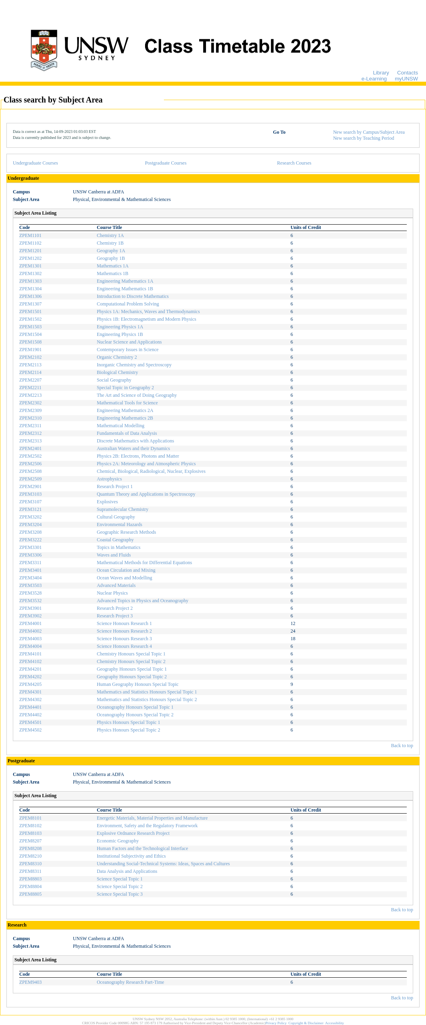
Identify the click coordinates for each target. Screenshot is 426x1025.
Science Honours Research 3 (124, 638)
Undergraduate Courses (35, 163)
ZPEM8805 (30, 894)
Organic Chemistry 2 (117, 357)
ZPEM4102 (30, 661)
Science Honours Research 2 (124, 631)
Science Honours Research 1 (124, 623)
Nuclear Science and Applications (129, 342)
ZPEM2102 (30, 357)
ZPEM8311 (30, 871)
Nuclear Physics (112, 593)
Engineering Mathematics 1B (125, 288)
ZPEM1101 (30, 235)
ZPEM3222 (30, 540)
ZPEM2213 (30, 395)
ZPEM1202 (30, 258)
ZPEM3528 (30, 593)
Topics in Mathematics (118, 547)
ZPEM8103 (30, 833)
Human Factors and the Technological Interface (142, 848)
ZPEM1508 (30, 342)
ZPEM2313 (30, 441)
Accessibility (334, 1023)
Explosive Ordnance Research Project (133, 833)
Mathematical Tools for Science (127, 403)
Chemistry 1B (110, 243)
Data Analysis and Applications (127, 871)
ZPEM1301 (30, 266)
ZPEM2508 (30, 471)
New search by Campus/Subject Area (369, 132)
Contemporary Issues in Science (127, 349)
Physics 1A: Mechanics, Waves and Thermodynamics (148, 311)
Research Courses (294, 163)
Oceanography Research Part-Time (130, 982)
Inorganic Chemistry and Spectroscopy (134, 365)
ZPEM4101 (30, 654)
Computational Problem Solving (128, 304)
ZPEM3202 (30, 517)
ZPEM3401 (30, 570)
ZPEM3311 (30, 562)
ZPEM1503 (30, 327)
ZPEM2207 (30, 380)
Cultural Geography (116, 517)
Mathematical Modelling (120, 425)
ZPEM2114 (30, 372)
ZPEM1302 (30, 273)
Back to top (402, 745)
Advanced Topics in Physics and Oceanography (142, 600)
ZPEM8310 (30, 863)
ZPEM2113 (30, 365)
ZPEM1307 (30, 304)
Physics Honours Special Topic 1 (128, 722)
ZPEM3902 (30, 616)
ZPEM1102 (30, 243)
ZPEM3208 (30, 532)
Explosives (107, 501)
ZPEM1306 (30, 296)
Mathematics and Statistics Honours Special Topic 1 (147, 692)
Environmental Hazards (119, 524)
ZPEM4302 (30, 699)
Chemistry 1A (110, 235)
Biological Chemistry (117, 372)
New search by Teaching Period (363, 138)
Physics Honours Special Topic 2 (128, 730)
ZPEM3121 (30, 509)
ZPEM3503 (30, 585)
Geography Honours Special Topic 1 (132, 669)
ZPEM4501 (30, 722)
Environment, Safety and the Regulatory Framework (147, 825)
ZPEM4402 (30, 715)
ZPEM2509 (30, 479)
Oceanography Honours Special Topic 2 (135, 715)
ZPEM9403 (30, 982)
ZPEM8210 (30, 856)
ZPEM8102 (30, 825)
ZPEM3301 (30, 547)
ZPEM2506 (30, 463)
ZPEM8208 (30, 848)
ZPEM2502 (30, 456)
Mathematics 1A (113, 266)
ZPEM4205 (30, 684)
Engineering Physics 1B (120, 334)
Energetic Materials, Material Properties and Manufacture (152, 818)
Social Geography (114, 380)
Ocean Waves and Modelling (124, 578)
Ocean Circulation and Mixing (126, 570)
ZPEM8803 (30, 879)
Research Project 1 (115, 486)
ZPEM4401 (30, 707)
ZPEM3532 (30, 600)
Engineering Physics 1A (120, 327)
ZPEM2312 (30, 433)
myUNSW (406, 79)
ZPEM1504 (30, 334)
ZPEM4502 (30, 730)
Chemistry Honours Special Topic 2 (131, 661)
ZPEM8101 (30, 818)
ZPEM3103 (30, 494)
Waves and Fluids (114, 555)
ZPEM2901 (30, 486)
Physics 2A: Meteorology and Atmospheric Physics (146, 463)
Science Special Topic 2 (120, 886)
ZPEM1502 (30, 319)
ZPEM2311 (30, 425)
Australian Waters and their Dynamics (133, 448)
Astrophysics (109, 479)
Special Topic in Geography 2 (125, 387)
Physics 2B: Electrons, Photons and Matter (138, 456)
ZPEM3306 (30, 555)
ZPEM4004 (30, 646)
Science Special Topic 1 (120, 879)
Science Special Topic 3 (120, 894)
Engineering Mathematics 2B (125, 418)
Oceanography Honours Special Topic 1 (135, 707)
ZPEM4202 (30, 676)
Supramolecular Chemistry (122, 509)
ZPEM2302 (30, 403)
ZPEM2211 (30, 387)
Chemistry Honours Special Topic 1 (131, 654)
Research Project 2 (115, 608)
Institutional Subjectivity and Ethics (131, 856)
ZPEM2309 (30, 410)
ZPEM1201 (30, 250)
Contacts (407, 73)
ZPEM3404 (30, 578)
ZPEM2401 (30, 448)
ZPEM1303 (30, 281)
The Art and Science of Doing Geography (137, 395)
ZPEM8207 (30, 841)
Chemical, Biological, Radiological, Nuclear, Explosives (151, 471)
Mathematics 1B (112, 273)
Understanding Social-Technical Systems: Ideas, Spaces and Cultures (163, 863)
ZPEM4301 (30, 692)
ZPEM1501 (30, 311)
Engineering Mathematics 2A (125, 410)
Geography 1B (111, 258)
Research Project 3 (115, 616)
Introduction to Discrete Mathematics (133, 296)
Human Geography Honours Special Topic (137, 684)
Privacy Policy (276, 1023)
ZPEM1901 (30, 349)
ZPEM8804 (30, 886)
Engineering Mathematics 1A (125, 281)
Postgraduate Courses (166, 163)
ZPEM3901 (30, 608)
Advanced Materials (116, 585)
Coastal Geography (115, 540)
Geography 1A (111, 250)
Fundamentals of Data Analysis (127, 433)
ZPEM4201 (30, 669)
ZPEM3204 (30, 524)
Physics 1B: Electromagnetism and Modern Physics (146, 319)
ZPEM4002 (30, 631)
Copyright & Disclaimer (306, 1023)
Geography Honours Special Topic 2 (132, 676)
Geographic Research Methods (126, 532)
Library (381, 73)
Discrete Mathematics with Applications (135, 441)
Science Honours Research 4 (124, 646)
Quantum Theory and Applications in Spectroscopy (146, 494)
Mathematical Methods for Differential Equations (144, 562)
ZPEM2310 (30, 418)
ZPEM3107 (30, 501)
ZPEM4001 (30, 623)
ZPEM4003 (30, 638)
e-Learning (374, 79)
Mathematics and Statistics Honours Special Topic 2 (147, 699)
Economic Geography (118, 841)
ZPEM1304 (30, 288)
